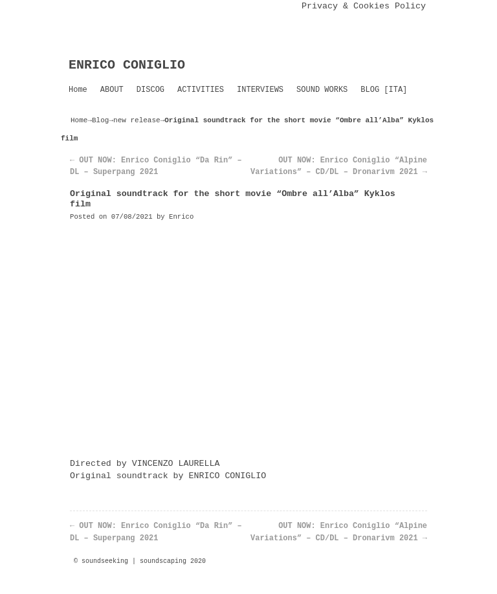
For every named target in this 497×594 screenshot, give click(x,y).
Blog (100, 120)
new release (136, 120)
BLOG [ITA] (383, 89)
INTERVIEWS (260, 89)
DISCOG (150, 89)
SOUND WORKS (322, 89)
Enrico (181, 217)
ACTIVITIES (200, 89)
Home (78, 89)
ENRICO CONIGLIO (127, 65)
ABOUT (112, 89)
